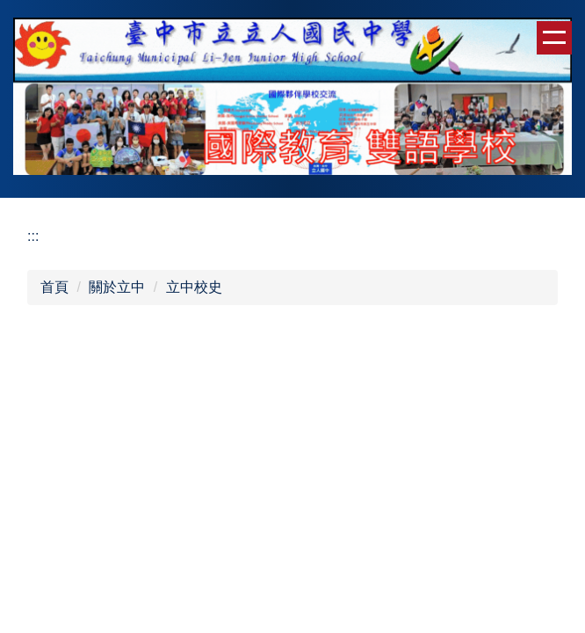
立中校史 (194, 287)
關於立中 (117, 287)
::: (33, 236)
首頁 (54, 287)
